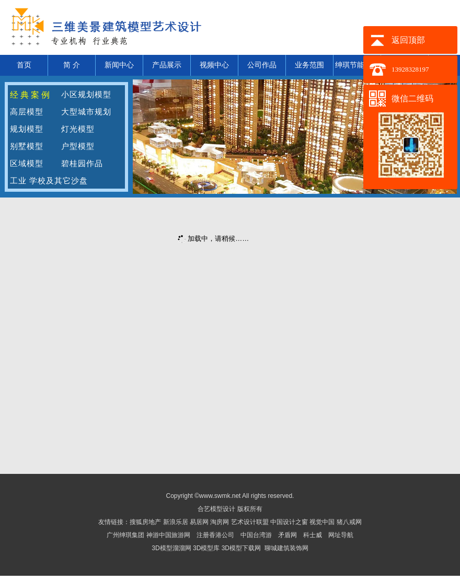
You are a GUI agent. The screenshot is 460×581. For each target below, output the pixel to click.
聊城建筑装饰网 (286, 548)
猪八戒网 (349, 522)
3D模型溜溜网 (171, 548)
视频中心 (214, 65)
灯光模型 (78, 129)
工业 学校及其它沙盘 (49, 181)
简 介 (71, 65)
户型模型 (78, 146)
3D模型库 (206, 548)
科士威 (312, 535)
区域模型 (26, 163)
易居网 (200, 522)
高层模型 (26, 112)
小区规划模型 (86, 94)
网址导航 (340, 535)
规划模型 (26, 129)
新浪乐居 (175, 522)
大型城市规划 (86, 112)
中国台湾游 (256, 535)
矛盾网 (287, 535)
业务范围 (309, 65)
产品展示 (166, 65)
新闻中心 (119, 65)
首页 (24, 65)
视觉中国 (322, 522)
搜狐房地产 (145, 522)
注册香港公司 (215, 535)
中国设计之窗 (289, 522)
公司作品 (262, 65)
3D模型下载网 (241, 548)
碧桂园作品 (82, 163)
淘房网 (219, 522)
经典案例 (31, 94)
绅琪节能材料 (357, 65)
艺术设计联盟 (250, 522)
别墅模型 (26, 146)
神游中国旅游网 (168, 535)
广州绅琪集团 (125, 535)
